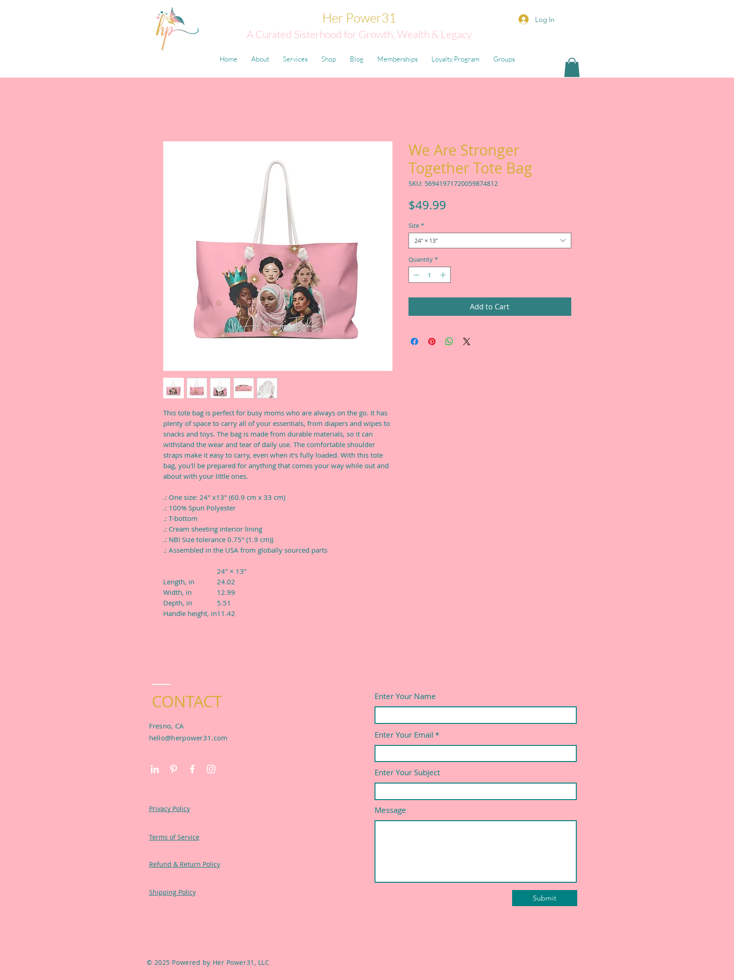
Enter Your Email (404, 735)
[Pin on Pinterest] (431, 341)
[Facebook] (192, 769)
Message (390, 810)
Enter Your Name (405, 696)
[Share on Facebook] (414, 341)
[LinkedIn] (154, 769)
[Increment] (443, 275)
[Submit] (544, 898)
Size (416, 225)
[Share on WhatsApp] (449, 341)
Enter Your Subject (407, 772)
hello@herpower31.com (188, 737)
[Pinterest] (173, 769)
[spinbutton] (429, 275)
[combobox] (489, 240)
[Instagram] (211, 769)
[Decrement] (415, 275)
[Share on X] (466, 341)
